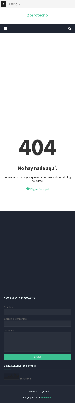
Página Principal (37, 189)
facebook (32, 391)
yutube (45, 391)
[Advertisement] (37, 77)
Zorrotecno (37, 14)
